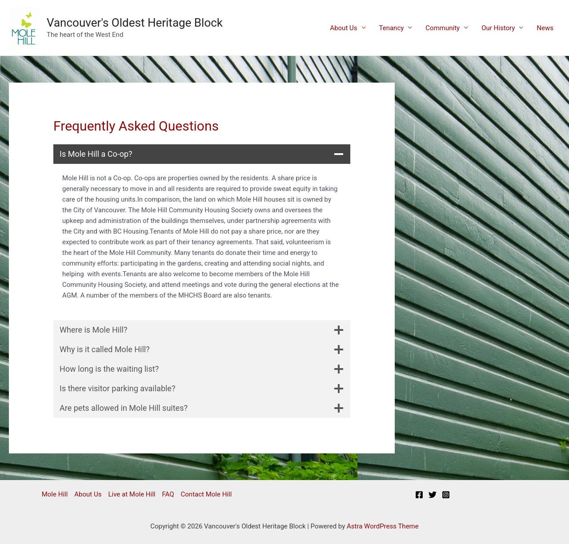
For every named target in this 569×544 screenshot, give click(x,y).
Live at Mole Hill (131, 494)
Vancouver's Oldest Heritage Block (135, 22)
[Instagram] (446, 495)
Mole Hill (55, 494)
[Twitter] (433, 495)
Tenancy (391, 28)
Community (442, 28)
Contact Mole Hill (206, 494)
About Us (343, 28)
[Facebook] (419, 495)
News (545, 28)
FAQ (168, 494)
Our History (498, 28)
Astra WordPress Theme (383, 526)
